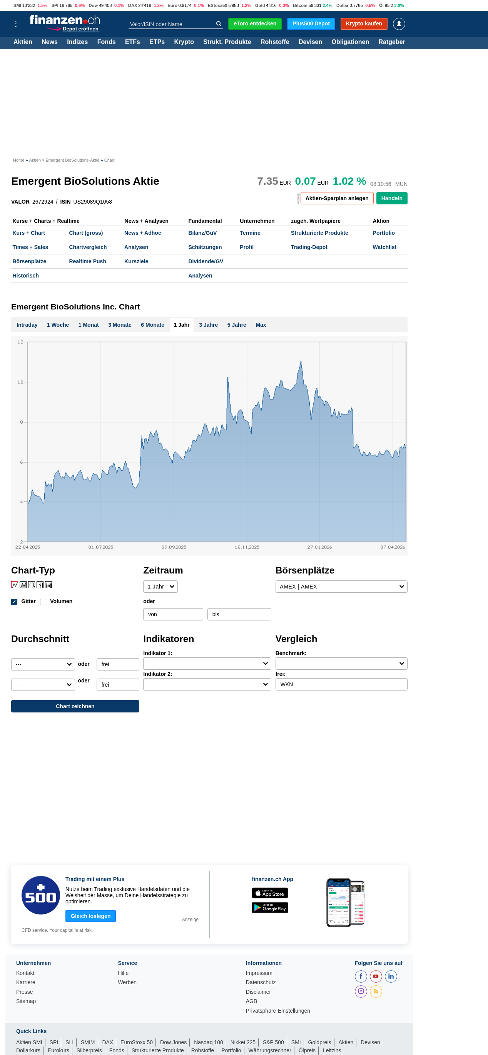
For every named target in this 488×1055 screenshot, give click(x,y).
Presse (24, 992)
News (50, 42)
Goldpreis (319, 1042)
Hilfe (123, 973)
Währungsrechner (270, 1050)
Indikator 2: (157, 674)
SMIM (88, 1042)
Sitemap (26, 1001)
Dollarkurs (28, 1050)
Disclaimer (258, 992)
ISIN (65, 201)
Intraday (27, 325)
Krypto (184, 42)
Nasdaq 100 (208, 1042)
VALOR (20, 201)
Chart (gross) (86, 233)
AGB (251, 1001)
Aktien (22, 42)
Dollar (342, 5)
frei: (281, 674)
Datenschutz (261, 982)
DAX (132, 5)
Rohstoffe (275, 42)
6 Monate (152, 325)
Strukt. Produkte (227, 42)
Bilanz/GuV (202, 233)
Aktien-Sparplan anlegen (337, 198)
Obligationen (350, 42)
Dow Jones (173, 1042)
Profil (247, 247)
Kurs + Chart (29, 233)
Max (261, 325)
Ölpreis (307, 1050)
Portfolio (384, 233)
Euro (172, 5)
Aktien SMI (29, 1042)
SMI (17, 5)
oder (149, 601)
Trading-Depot (309, 247)
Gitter (29, 601)
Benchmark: (291, 653)
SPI (55, 5)
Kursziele (136, 261)
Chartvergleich (88, 247)
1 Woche (58, 325)
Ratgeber (392, 42)
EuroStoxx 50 (136, 1042)
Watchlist (385, 247)
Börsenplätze (30, 261)
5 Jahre (236, 325)
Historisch (26, 276)
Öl (381, 5)
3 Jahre (208, 325)
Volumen (61, 601)
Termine (250, 233)
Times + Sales (30, 247)
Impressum (259, 973)
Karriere (25, 982)
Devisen (310, 42)
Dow (93, 5)
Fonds (106, 42)
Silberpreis (89, 1050)
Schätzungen (205, 247)
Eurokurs (58, 1050)
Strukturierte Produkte (319, 233)
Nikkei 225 (243, 1042)
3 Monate (120, 325)
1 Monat (89, 325)
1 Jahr (182, 325)
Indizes (77, 42)
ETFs (132, 42)
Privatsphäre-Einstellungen (278, 1011)
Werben (127, 982)
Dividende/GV (205, 261)
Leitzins (332, 1050)
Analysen (136, 247)
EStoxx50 (217, 5)
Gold (260, 5)
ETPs (157, 42)
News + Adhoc (142, 233)
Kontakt (25, 973)
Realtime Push (87, 261)
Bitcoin (300, 5)
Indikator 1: (157, 653)
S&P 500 (273, 1042)
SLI (69, 1042)
